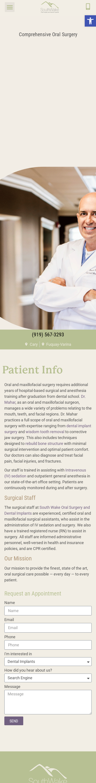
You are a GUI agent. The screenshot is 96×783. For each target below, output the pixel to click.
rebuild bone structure (44, 443)
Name (9, 603)
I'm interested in (18, 654)
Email (9, 620)
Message (12, 686)
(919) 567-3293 (48, 334)
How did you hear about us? (28, 670)
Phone (9, 637)
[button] (90, 21)
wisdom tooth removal (45, 431)
